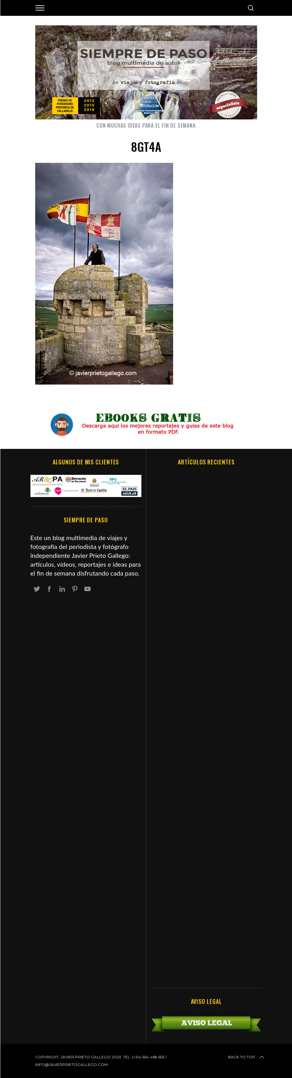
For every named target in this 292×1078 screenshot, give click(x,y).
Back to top (246, 1057)
